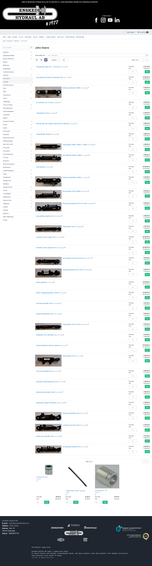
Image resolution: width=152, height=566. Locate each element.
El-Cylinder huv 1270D (44, 102)
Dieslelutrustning (8, 85)
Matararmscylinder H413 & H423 (75, 203)
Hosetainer (6, 114)
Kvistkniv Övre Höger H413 (46, 237)
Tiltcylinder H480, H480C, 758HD (75, 144)
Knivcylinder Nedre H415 (72, 447)
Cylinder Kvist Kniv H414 (72, 425)
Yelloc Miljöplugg (8, 216)
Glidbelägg (6, 101)
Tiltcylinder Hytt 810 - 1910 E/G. (48, 67)
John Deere (6, 78)
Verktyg (5, 210)
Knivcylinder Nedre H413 (45, 216)
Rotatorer (6, 160)
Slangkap (6, 184)
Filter (4, 91)
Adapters (6, 52)
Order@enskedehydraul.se (19, 523)
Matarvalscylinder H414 (71, 413)
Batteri (5, 62)
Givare (5, 98)
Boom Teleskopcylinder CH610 (47, 293)
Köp (147, 71)
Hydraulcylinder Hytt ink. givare (48, 345)
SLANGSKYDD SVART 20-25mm (75, 490)
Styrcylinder (40, 167)
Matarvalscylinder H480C (72, 177)
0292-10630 (13, 526)
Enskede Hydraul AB (10, 521)
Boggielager (7, 68)
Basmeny (10, 41)
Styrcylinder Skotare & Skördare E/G (49, 77)
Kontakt (14, 37)
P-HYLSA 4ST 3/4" (42, 477)
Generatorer (7, 95)
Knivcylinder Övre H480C (72, 191)
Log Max (5, 81)
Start (4, 37)
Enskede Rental (70, 37)
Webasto (6, 213)
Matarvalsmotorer (8, 137)
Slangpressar (7, 180)
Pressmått (6, 147)
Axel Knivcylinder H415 (44, 303)
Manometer (6, 131)
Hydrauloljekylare (8, 111)
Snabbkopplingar (8, 170)
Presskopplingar (8, 154)
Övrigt (5, 220)
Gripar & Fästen (8, 105)
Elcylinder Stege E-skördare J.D (47, 403)
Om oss (21, 37)
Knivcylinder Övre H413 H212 (73, 258)
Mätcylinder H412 (69, 356)
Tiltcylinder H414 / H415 (72, 324)
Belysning (6, 65)
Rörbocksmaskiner (9, 164)
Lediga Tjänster (51, 37)
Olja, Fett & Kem (8, 144)
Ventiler (5, 207)
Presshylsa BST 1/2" (101, 490)
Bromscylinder (41, 282)
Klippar (5, 118)
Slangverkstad (7, 187)
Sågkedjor (6, 203)
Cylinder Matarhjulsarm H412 (47, 382)
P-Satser (5, 157)
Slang (5, 174)
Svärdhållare (7, 193)
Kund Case (60, 37)
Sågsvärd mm (7, 200)
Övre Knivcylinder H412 (45, 371)
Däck (4, 88)
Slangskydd (6, 177)
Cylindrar (16, 41)
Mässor (35, 37)
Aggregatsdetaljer (8, 55)
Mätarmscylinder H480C (72, 88)
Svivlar (5, 190)
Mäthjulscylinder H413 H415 (73, 270)
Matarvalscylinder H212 (45, 314)
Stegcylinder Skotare (44, 134)
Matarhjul (6, 134)
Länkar (5, 128)
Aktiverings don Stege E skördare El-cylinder (52, 123)
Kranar (5, 124)
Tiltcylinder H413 (69, 226)
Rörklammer (7, 167)
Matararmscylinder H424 (45, 392)
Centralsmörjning (8, 72)
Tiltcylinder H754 (42, 113)
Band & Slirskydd (8, 58)
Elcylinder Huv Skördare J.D (46, 335)
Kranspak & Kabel (8, 121)
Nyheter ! (42, 37)
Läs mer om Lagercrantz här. (43, 557)
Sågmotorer (7, 197)
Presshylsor (6, 151)
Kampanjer (28, 37)
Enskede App (80, 37)
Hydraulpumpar (8, 108)
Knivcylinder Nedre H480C (72, 155)
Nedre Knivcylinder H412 (45, 436)
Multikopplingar (8, 141)
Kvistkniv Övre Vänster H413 (47, 247)
